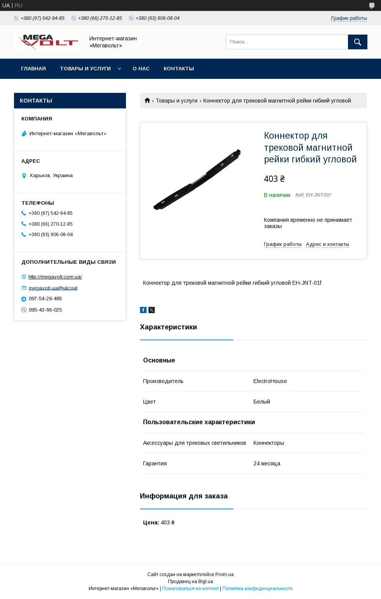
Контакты (179, 68)
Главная (33, 68)
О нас (141, 68)
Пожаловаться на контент (190, 588)
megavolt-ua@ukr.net (53, 288)
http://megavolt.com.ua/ (55, 277)
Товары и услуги (85, 68)
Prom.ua (224, 574)
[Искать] (357, 42)
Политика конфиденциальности (257, 588)
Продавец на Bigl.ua (190, 581)
